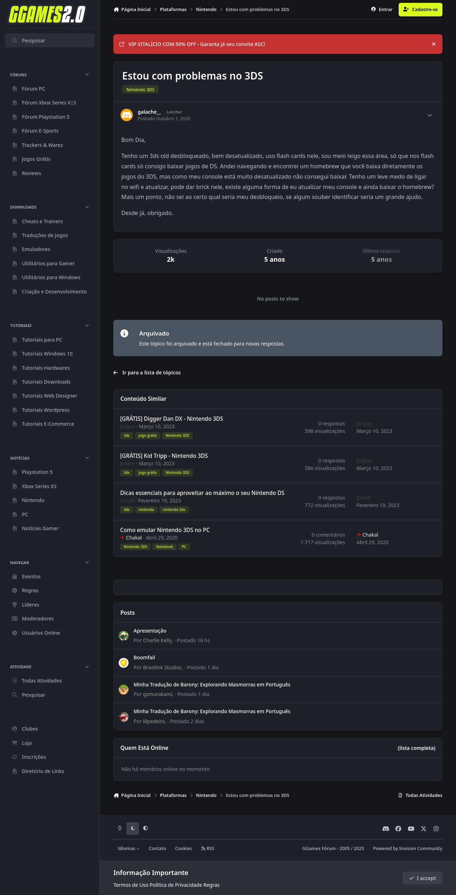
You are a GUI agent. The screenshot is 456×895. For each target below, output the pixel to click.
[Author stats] (429, 115)
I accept (422, 878)
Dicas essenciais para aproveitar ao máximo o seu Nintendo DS (202, 493)
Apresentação (150, 630)
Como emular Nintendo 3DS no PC (165, 530)
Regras (211, 884)
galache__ (149, 112)
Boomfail (144, 657)
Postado (193, 640)
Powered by (407, 848)
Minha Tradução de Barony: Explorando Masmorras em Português (212, 684)
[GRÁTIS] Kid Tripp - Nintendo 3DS (164, 456)
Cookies (183, 848)
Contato (157, 848)
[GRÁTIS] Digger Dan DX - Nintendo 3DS (171, 419)
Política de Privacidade (176, 884)
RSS (207, 848)
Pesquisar (28, 40)
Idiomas (129, 848)
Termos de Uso (130, 884)
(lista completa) (416, 748)
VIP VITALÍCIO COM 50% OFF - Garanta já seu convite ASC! (192, 44)
